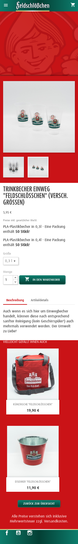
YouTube (18, 532)
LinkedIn (41, 532)
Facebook (7, 532)
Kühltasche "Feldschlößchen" (32, 404)
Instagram (29, 532)
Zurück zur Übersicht (39, 503)
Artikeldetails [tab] (39, 300)
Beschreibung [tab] (15, 300)
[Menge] (8, 279)
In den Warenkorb (42, 279)
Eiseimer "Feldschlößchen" (33, 481)
